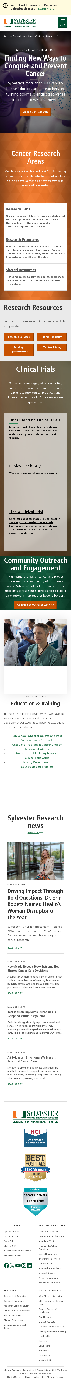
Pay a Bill (8, 1241)
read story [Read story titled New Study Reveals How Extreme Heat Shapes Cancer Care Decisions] (15, 993)
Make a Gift (10, 1246)
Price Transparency (49, 1278)
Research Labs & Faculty (16, 1306)
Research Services (19, 337)
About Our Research (35, 112)
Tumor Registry (52, 337)
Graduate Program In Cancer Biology (37, 744)
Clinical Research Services (17, 1311)
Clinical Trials (45, 1264)
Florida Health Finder (50, 1283)
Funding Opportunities (19, 349)
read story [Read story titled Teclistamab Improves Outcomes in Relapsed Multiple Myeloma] (15, 1039)
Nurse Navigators (48, 1254)
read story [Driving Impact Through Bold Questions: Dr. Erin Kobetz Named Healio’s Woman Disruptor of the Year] (15, 948)
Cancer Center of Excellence (48, 1311)
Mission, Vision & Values (51, 1327)
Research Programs (14, 1301)
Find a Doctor (11, 1236)
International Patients (50, 1268)
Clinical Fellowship (37, 758)
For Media (44, 1351)
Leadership (44, 1336)
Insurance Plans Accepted (17, 1251)
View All (35, 833)
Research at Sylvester (15, 1296)
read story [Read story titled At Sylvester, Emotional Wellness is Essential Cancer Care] (15, 1084)
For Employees (45, 1374)
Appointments (11, 1232)
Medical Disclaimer (13, 1370)
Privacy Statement (45, 1370)
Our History (45, 1317)
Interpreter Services (49, 1259)
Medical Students (37, 749)
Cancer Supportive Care (51, 1236)
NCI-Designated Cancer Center (51, 1303)
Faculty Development (37, 762)
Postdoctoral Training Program (37, 753)
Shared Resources (13, 1315)
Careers (43, 1341)
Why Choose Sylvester (50, 1296)
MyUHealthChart (12, 1256)
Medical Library (52, 347)
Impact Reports (47, 1322)
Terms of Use (29, 1370)
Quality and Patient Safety (52, 1332)
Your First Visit (46, 1241)
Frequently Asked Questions (48, 1248)
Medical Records (47, 1273)
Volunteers (44, 1346)
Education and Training (37, 766)
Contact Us (44, 1355)
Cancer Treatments (49, 1232)
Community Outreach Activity (35, 605)
